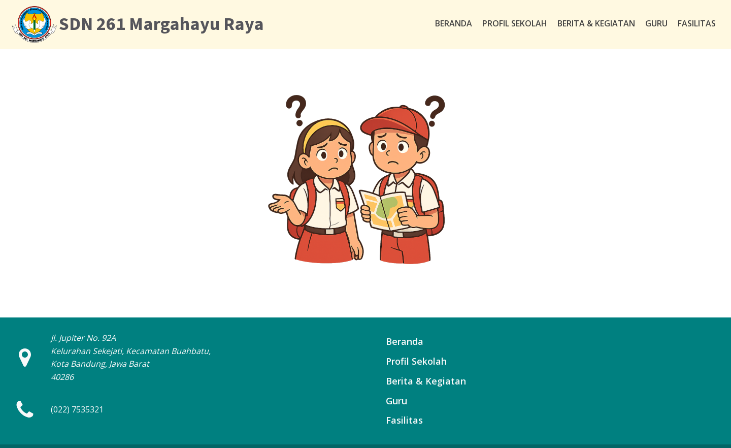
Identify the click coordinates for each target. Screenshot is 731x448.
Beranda (453, 23)
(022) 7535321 (77, 409)
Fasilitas (697, 23)
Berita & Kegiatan (596, 23)
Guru (656, 23)
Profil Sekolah (514, 23)
